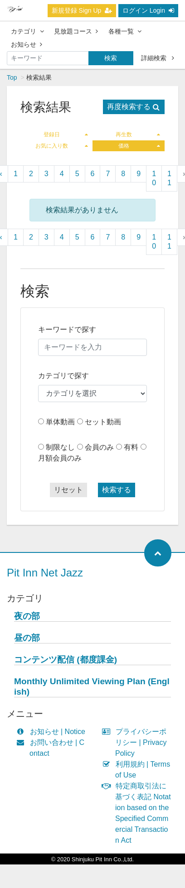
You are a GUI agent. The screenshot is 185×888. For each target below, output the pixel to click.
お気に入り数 (61, 146)
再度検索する (133, 106)
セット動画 (103, 422)
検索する (116, 490)
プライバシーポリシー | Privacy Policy (136, 742)
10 (154, 178)
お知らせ (26, 44)
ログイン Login (148, 10)
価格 (139, 146)
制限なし (60, 447)
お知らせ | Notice (52, 731)
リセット (68, 490)
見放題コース (76, 31)
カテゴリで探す (63, 375)
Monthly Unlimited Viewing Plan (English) (92, 686)
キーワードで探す (67, 329)
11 (169, 178)
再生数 (138, 134)
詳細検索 (157, 58)
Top (12, 77)
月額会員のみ (60, 458)
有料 (131, 447)
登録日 (66, 134)
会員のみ (99, 447)
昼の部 (27, 638)
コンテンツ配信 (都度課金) (65, 659)
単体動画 (60, 422)
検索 (110, 58)
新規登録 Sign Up (82, 10)
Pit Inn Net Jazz (45, 572)
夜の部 (27, 616)
